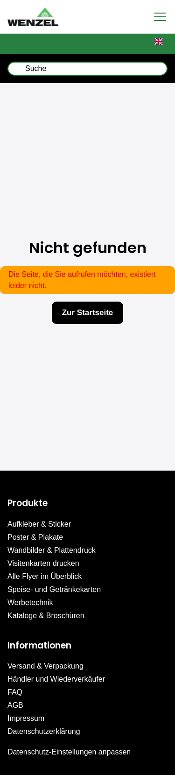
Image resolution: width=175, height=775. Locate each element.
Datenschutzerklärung (43, 731)
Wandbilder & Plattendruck (51, 550)
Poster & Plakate (35, 537)
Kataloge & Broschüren (45, 616)
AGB (15, 705)
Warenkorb (21, 44)
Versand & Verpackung (45, 666)
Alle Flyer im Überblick (44, 576)
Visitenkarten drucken (43, 563)
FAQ (14, 692)
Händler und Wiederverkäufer (56, 679)
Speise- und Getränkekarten (54, 589)
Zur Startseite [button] (87, 312)
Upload (109, 44)
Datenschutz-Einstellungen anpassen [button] (69, 752)
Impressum (25, 718)
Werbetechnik (30, 602)
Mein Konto (65, 44)
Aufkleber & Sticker (39, 524)
